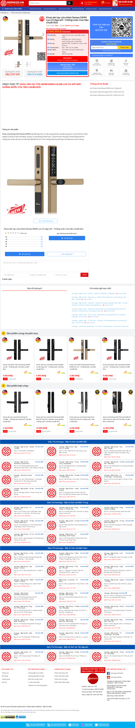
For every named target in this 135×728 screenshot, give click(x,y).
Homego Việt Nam (115, 673)
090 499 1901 (98, 695)
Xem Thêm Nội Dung (46, 221)
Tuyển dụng (6, 679)
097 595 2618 (97, 692)
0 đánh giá (23, 233)
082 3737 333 (92, 686)
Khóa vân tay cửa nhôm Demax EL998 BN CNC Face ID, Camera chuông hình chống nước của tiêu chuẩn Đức (50, 419)
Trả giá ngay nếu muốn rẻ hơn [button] (67, 73)
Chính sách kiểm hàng (61, 682)
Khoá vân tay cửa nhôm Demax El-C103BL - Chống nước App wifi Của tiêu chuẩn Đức (17, 419)
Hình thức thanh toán (35, 679)
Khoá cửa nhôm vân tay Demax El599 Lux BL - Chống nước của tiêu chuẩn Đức (16, 367)
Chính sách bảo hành (61, 676)
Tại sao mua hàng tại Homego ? (102, 55)
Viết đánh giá (67, 238)
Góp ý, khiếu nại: (87, 695)
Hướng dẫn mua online (35, 673)
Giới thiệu (5, 676)
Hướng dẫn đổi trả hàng (36, 676)
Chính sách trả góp (60, 679)
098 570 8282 (99, 689)
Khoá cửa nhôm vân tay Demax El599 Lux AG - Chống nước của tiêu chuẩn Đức (116, 367)
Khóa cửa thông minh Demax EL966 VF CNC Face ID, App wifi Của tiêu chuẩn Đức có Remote (117, 419)
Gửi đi (84, 275)
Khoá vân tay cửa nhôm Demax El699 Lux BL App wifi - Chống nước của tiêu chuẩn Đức (50, 367)
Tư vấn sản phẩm (34, 682)
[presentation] (43, 35)
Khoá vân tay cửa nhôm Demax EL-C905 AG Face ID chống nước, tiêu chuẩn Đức (82, 419)
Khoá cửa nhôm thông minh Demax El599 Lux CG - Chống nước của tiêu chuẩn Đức (83, 367)
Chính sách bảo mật (61, 673)
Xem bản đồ (39, 447)
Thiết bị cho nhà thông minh (37, 685)
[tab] (67, 73)
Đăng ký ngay (125, 47)
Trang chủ (5, 673)
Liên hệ (4, 682)
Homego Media (114, 677)
